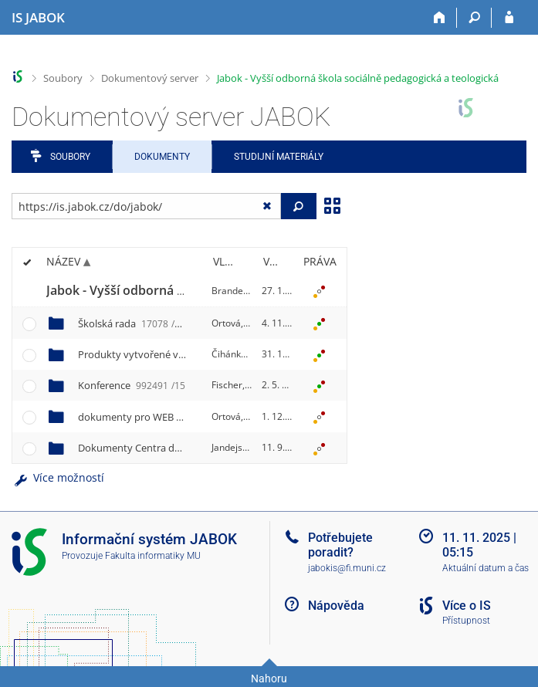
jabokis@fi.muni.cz (347, 568)
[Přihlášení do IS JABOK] (509, 18)
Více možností (58, 477)
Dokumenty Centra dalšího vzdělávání (192, 448)
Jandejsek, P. (238, 447)
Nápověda (336, 605)
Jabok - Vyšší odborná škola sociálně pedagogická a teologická (358, 78)
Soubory (63, 78)
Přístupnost (466, 620)
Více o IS (466, 605)
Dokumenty (162, 156)
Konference (131, 385)
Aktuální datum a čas (485, 568)
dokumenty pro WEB (181, 417)
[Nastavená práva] (320, 291)
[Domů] (439, 18)
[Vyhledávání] (474, 18)
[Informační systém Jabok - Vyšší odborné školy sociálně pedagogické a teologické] (38, 18)
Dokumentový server (149, 78)
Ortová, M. (233, 323)
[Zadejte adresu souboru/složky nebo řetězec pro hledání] (146, 206)
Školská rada (129, 323)
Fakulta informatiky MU (153, 555)
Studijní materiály (278, 156)
